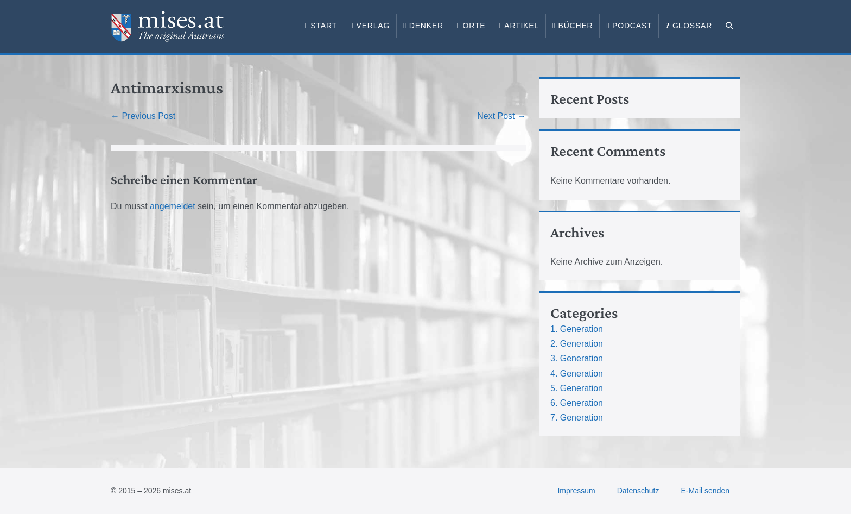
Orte (471, 25)
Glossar (688, 25)
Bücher (572, 25)
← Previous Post (143, 116)
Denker (423, 25)
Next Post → (501, 116)
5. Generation (576, 388)
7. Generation (576, 417)
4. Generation (576, 373)
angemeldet (172, 206)
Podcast (629, 25)
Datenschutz (638, 490)
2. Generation (576, 343)
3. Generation (576, 358)
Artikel (519, 25)
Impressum (576, 490)
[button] (729, 26)
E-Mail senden (705, 490)
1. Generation (576, 329)
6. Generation (576, 403)
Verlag (370, 25)
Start (321, 25)
